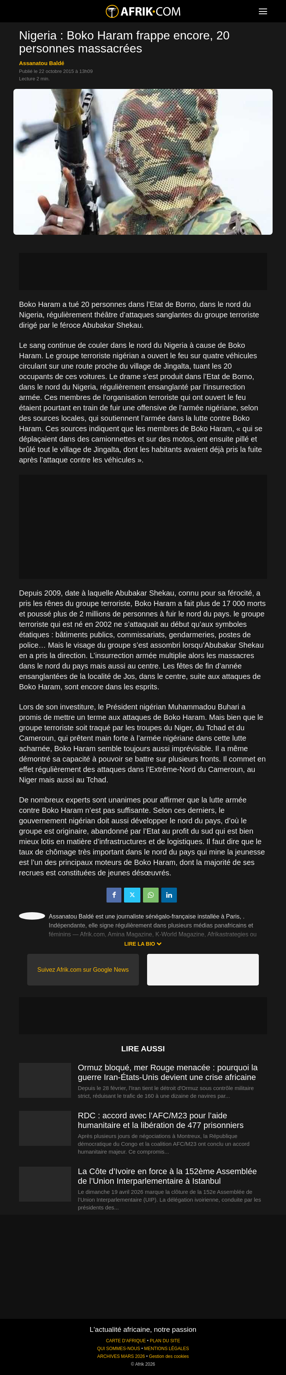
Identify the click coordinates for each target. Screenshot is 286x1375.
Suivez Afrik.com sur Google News (82, 970)
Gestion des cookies (169, 1356)
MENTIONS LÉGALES (166, 1348)
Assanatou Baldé (41, 63)
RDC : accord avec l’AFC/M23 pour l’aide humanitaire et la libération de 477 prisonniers (161, 1120)
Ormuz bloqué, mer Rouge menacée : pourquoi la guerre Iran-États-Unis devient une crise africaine (168, 1072)
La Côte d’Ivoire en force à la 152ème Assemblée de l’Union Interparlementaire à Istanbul (167, 1176)
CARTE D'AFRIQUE (126, 1340)
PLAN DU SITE (165, 1340)
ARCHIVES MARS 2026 (121, 1356)
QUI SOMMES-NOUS (118, 1348)
